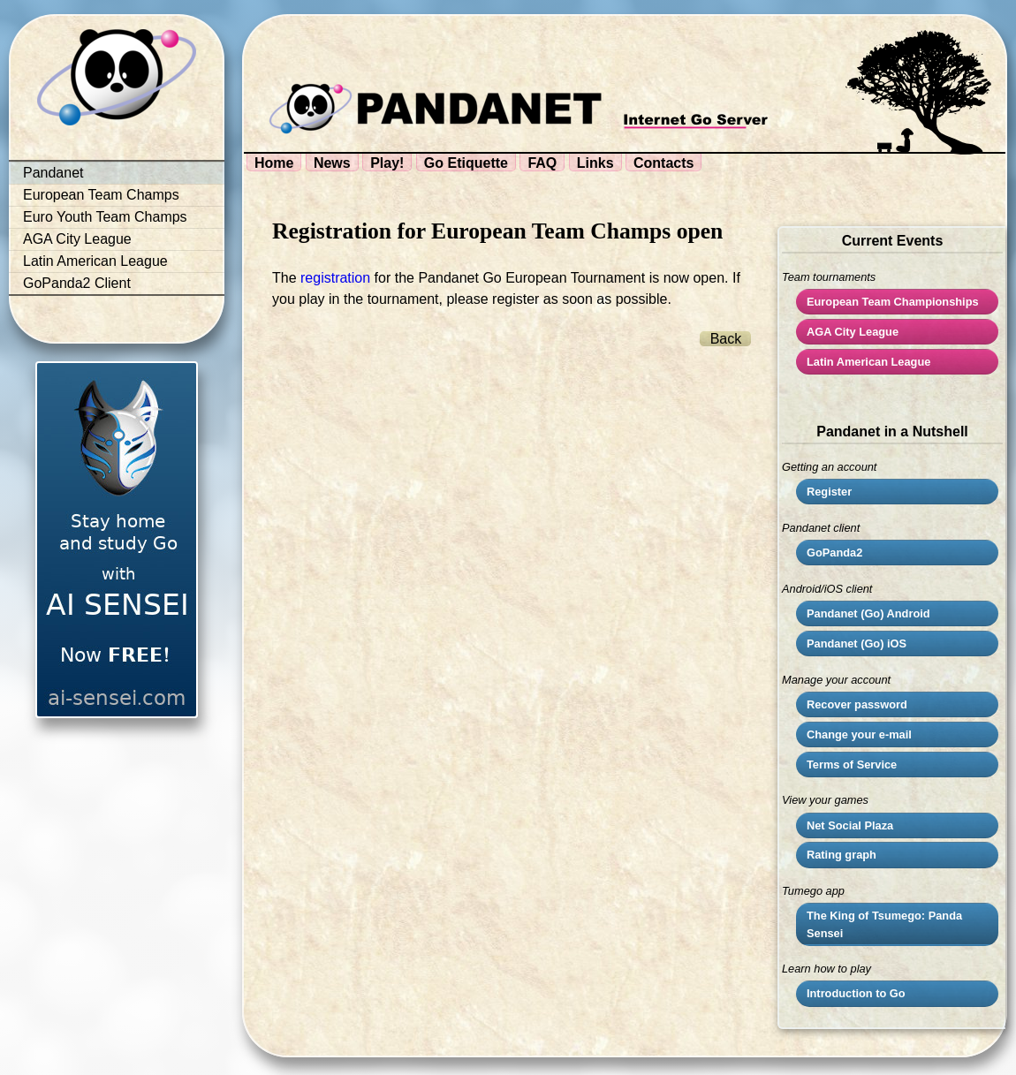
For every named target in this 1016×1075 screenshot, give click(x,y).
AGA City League (77, 238)
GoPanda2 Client (77, 283)
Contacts (663, 162)
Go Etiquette (466, 162)
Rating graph (841, 854)
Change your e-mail (859, 734)
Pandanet (53, 172)
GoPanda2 (834, 552)
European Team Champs (101, 194)
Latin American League (95, 261)
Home (273, 162)
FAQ (542, 162)
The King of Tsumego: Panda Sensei (884, 924)
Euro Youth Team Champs (105, 216)
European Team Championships (893, 301)
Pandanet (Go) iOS (856, 643)
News (332, 162)
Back (726, 338)
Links (595, 162)
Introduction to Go (856, 993)
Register (829, 491)
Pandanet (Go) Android (868, 613)
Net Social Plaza (850, 825)
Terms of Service (852, 764)
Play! (387, 162)
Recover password (857, 704)
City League (852, 331)
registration (335, 277)
